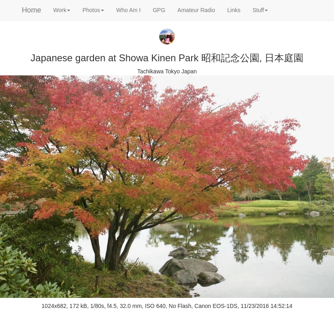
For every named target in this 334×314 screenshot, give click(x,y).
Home (31, 10)
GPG (159, 10)
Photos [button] (93, 10)
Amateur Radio (196, 10)
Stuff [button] (260, 10)
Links (233, 10)
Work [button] (61, 10)
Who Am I (128, 10)
